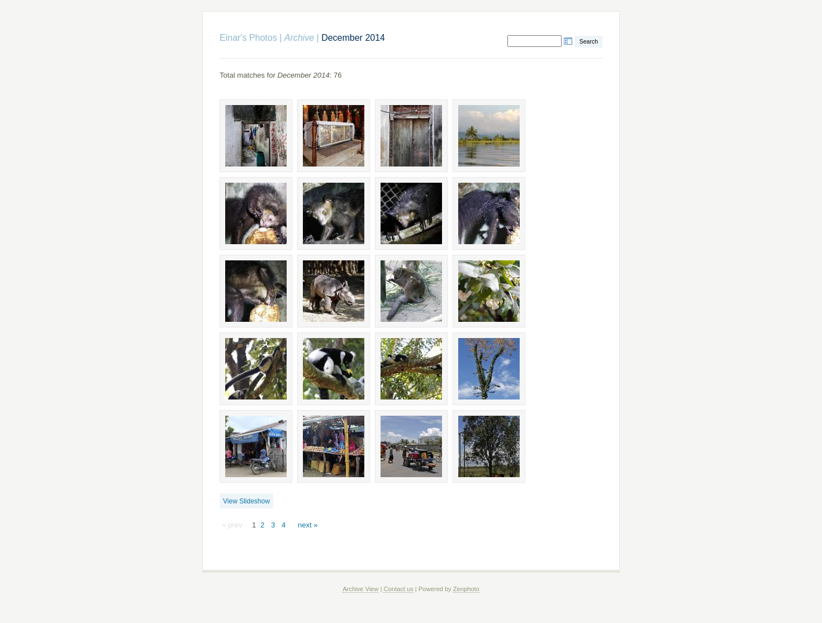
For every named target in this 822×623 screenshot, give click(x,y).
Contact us (398, 589)
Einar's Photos (248, 37)
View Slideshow (246, 501)
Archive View (360, 589)
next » (308, 525)
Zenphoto (466, 589)
